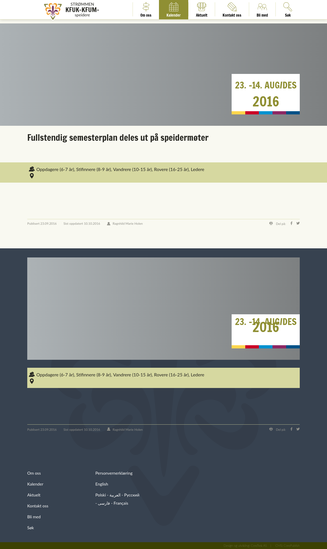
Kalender (173, 9)
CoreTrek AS (259, 545)
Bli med (262, 9)
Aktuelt (201, 9)
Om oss (145, 9)
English (101, 483)
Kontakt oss (232, 9)
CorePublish (292, 545)
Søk (30, 527)
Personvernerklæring (114, 473)
